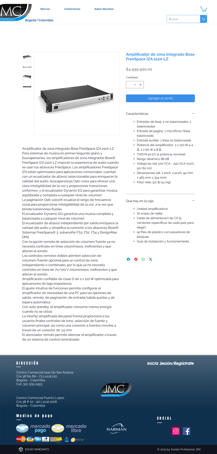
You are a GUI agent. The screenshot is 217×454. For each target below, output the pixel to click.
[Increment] (140, 84)
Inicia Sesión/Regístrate (170, 363)
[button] (203, 9)
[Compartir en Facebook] (128, 259)
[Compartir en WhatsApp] (143, 259)
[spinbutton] (134, 84)
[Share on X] (150, 259)
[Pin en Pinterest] (136, 259)
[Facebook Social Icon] (186, 431)
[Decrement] (129, 84)
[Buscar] (180, 19)
